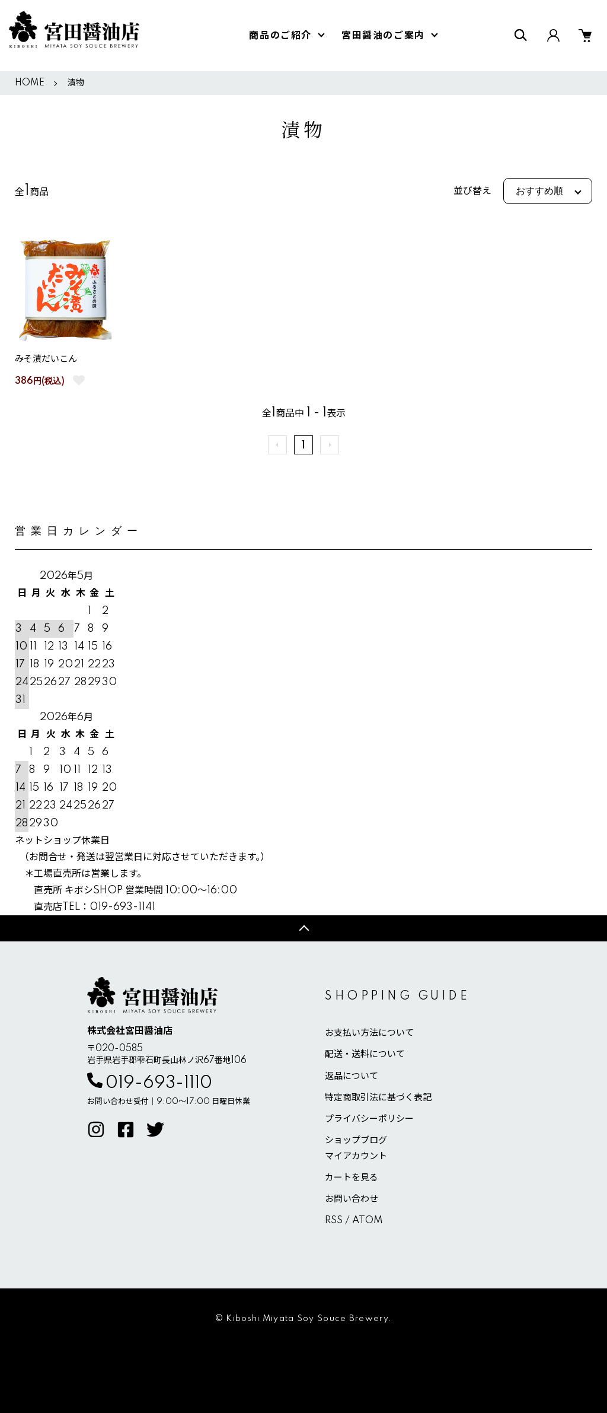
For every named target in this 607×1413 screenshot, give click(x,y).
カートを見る (351, 1178)
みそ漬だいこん (46, 359)
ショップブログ (356, 1140)
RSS (334, 1220)
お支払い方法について (369, 1033)
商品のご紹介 (280, 35)
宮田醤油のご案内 (383, 35)
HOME (29, 83)
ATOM (367, 1220)
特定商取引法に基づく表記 (378, 1098)
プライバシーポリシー (369, 1119)
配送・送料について (365, 1054)
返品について (351, 1076)
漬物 (76, 83)
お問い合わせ (351, 1199)
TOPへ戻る (303, 928)
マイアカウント (356, 1156)
